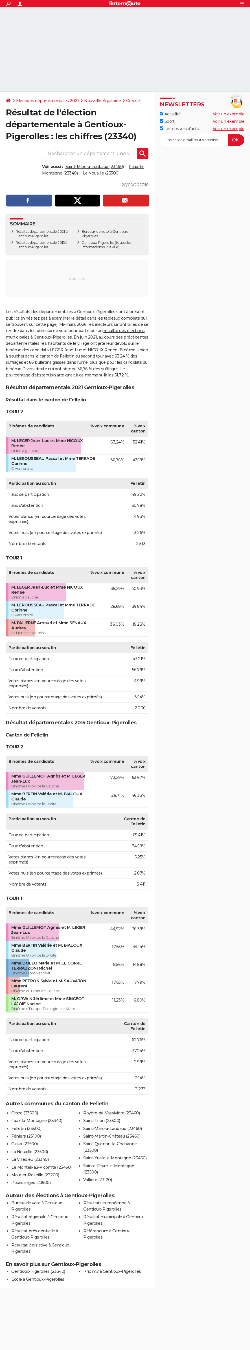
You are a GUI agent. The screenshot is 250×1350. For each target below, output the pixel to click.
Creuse (133, 100)
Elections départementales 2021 (47, 100)
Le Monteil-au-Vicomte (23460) (41, 1167)
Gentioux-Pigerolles (98, 242)
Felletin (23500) (26, 1128)
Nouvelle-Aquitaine (102, 100)
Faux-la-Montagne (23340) (36, 1120)
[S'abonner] (202, 140)
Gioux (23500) (24, 1143)
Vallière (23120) (97, 1179)
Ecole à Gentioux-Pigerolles (37, 1279)
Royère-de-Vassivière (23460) (111, 1113)
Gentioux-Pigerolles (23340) (38, 1271)
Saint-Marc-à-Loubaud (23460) (94, 166)
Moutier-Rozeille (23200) (35, 1174)
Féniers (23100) (26, 1136)
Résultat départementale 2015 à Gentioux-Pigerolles (41, 244)
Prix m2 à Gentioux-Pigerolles (112, 1271)
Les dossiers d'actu (179, 128)
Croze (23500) (24, 1113)
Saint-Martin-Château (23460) (111, 1136)
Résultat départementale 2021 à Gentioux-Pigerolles (41, 233)
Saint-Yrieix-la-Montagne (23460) (114, 1157)
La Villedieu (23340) (30, 1159)
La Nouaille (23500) (101, 173)
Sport (167, 121)
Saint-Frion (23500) (101, 1120)
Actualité (170, 114)
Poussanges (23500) (31, 1182)
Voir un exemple (229, 114)
